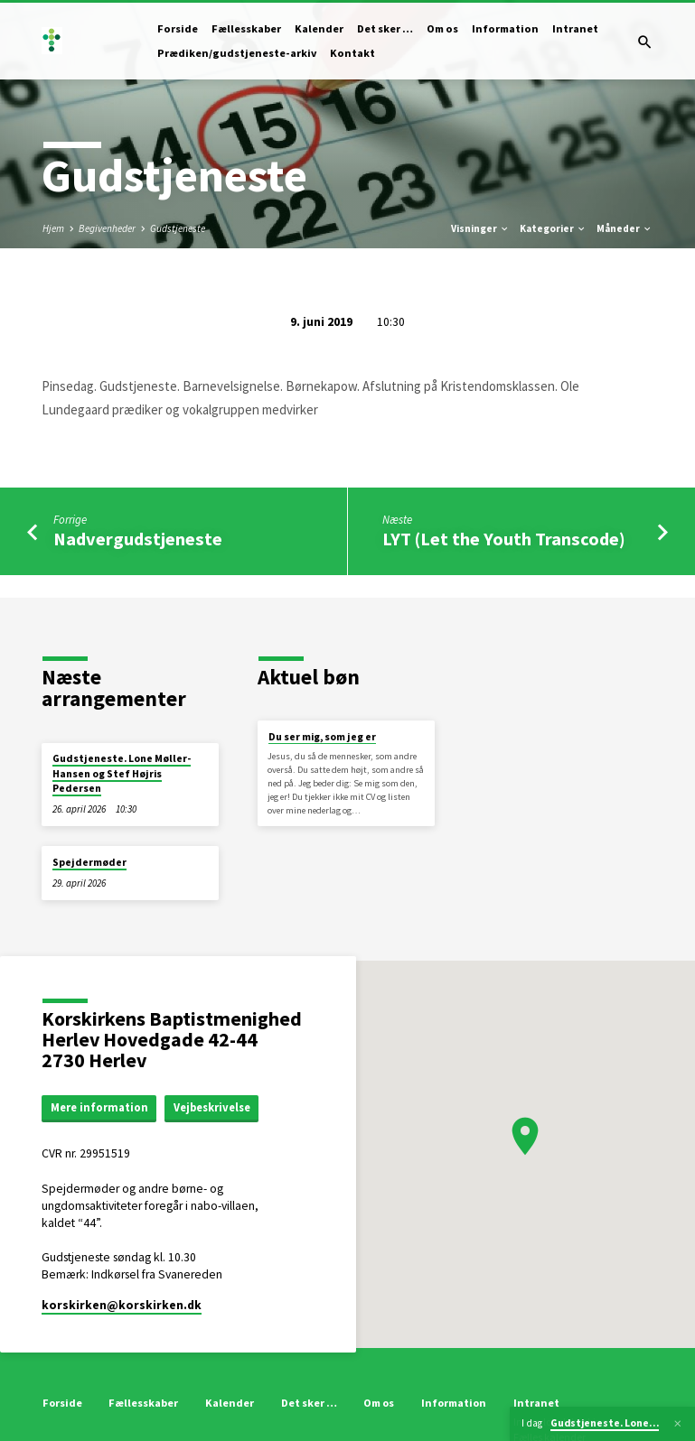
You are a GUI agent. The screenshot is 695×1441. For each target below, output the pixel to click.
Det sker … (385, 28)
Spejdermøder (89, 862)
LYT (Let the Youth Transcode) (503, 539)
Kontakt (352, 53)
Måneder (624, 228)
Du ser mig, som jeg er (322, 736)
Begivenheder (107, 228)
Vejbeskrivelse (212, 1107)
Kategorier (553, 228)
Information (505, 28)
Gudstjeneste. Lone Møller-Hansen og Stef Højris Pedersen (121, 773)
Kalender (319, 28)
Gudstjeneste (177, 228)
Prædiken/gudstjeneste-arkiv (236, 53)
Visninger (480, 228)
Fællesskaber (246, 28)
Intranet (575, 28)
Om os (442, 28)
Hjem (53, 228)
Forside (177, 28)
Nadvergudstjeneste (137, 539)
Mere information (99, 1107)
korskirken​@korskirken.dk (122, 1305)
